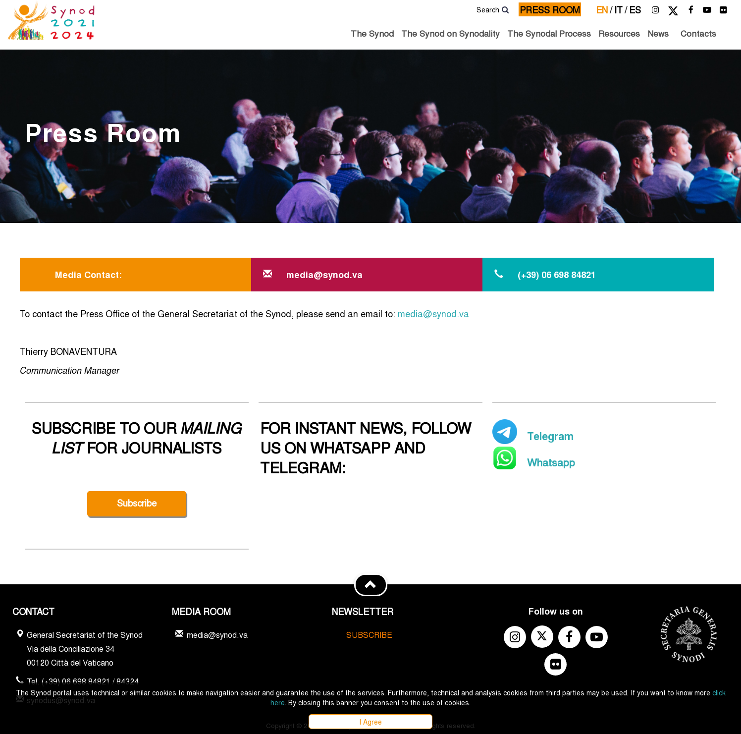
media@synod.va (433, 313)
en (604, 9)
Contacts (698, 33)
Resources (619, 33)
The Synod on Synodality (450, 33)
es (635, 9)
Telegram (550, 435)
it (620, 9)
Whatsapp (551, 461)
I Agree (370, 722)
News (658, 33)
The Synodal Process (549, 33)
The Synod (372, 33)
